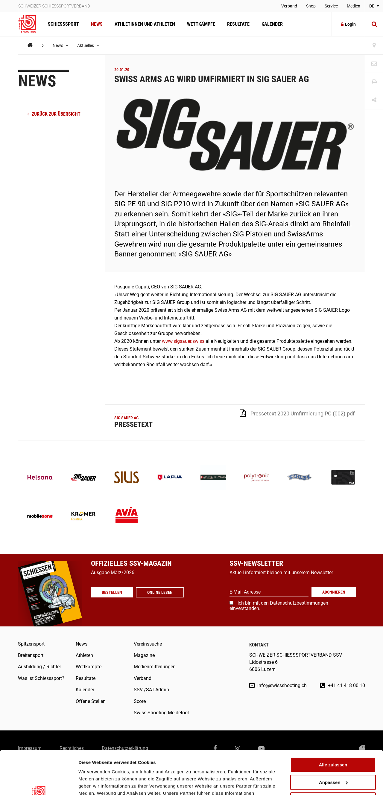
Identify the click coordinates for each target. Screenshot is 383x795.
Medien (353, 6)
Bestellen (112, 592)
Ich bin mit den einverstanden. (279, 605)
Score (140, 701)
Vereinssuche (148, 644)
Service (331, 6)
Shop (311, 6)
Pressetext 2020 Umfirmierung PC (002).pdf (297, 413)
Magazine (144, 655)
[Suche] (374, 24)
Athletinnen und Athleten (145, 24)
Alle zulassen (333, 724)
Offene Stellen (91, 701)
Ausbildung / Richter (39, 666)
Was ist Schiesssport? (41, 678)
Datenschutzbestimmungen (299, 603)
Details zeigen (93, 783)
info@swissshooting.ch (278, 685)
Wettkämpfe (201, 24)
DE (374, 6)
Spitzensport (31, 644)
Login (348, 24)
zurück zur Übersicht (53, 114)
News (97, 24)
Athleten (84, 655)
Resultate (238, 24)
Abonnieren (333, 592)
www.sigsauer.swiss (183, 341)
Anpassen (333, 741)
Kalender (272, 24)
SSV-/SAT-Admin (151, 689)
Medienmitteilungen (155, 666)
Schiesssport (63, 24)
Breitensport (30, 655)
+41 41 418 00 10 (342, 685)
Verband (289, 6)
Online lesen (160, 592)
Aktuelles (88, 45)
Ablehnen (333, 759)
